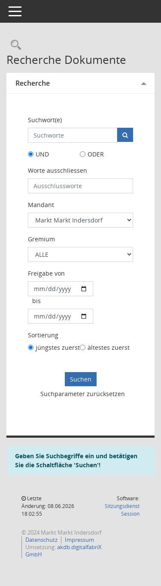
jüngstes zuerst (58, 347)
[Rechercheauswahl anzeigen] (13, 45)
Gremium (41, 239)
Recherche (32, 83)
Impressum (79, 540)
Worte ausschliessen (57, 170)
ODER (96, 154)
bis (36, 301)
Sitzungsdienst (122, 509)
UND (42, 154)
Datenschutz (41, 540)
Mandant (41, 205)
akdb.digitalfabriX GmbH (63, 550)
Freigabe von (46, 273)
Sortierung (43, 335)
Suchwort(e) (45, 120)
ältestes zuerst (109, 347)
